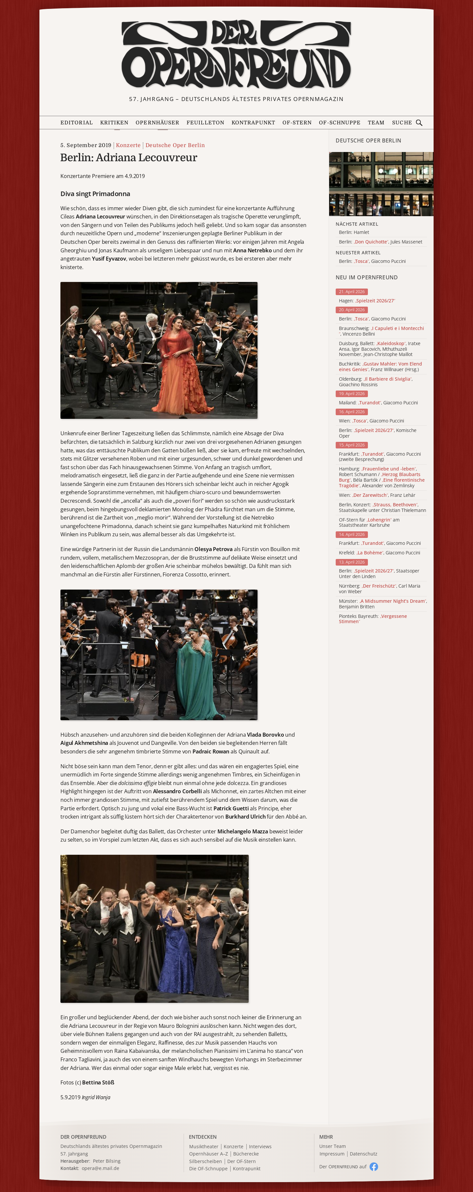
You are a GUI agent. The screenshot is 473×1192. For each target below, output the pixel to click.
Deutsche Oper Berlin (175, 145)
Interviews (260, 1147)
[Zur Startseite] (236, 54)
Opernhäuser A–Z (208, 1154)
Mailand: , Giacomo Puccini (378, 403)
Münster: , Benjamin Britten (383, 604)
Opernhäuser (157, 123)
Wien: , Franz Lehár (377, 495)
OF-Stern (297, 123)
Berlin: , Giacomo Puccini (372, 319)
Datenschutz (363, 1154)
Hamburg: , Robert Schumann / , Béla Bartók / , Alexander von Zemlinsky (382, 477)
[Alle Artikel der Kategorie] (381, 184)
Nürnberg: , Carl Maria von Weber (379, 589)
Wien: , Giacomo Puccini (371, 421)
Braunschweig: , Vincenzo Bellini (381, 331)
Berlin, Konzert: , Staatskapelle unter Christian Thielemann (382, 507)
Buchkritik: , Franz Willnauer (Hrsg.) (380, 366)
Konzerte (128, 145)
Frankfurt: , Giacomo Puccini (380, 543)
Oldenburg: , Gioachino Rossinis (376, 382)
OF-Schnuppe (340, 123)
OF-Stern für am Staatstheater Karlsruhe (369, 522)
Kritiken (114, 123)
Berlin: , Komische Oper (378, 433)
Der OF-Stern (241, 1161)
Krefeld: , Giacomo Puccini (379, 553)
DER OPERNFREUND (83, 1136)
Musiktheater (203, 1147)
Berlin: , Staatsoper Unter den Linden (379, 573)
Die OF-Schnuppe (208, 1169)
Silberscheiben (205, 1161)
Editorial (76, 123)
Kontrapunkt (253, 123)
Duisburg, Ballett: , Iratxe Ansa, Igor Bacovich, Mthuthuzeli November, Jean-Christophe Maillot (379, 349)
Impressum (332, 1154)
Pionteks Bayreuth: (373, 619)
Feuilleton (205, 123)
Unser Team (332, 1146)
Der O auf (343, 1166)
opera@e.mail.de (100, 1168)
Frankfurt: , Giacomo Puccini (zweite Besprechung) (380, 457)
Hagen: (367, 301)
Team (376, 123)
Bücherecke (246, 1154)
